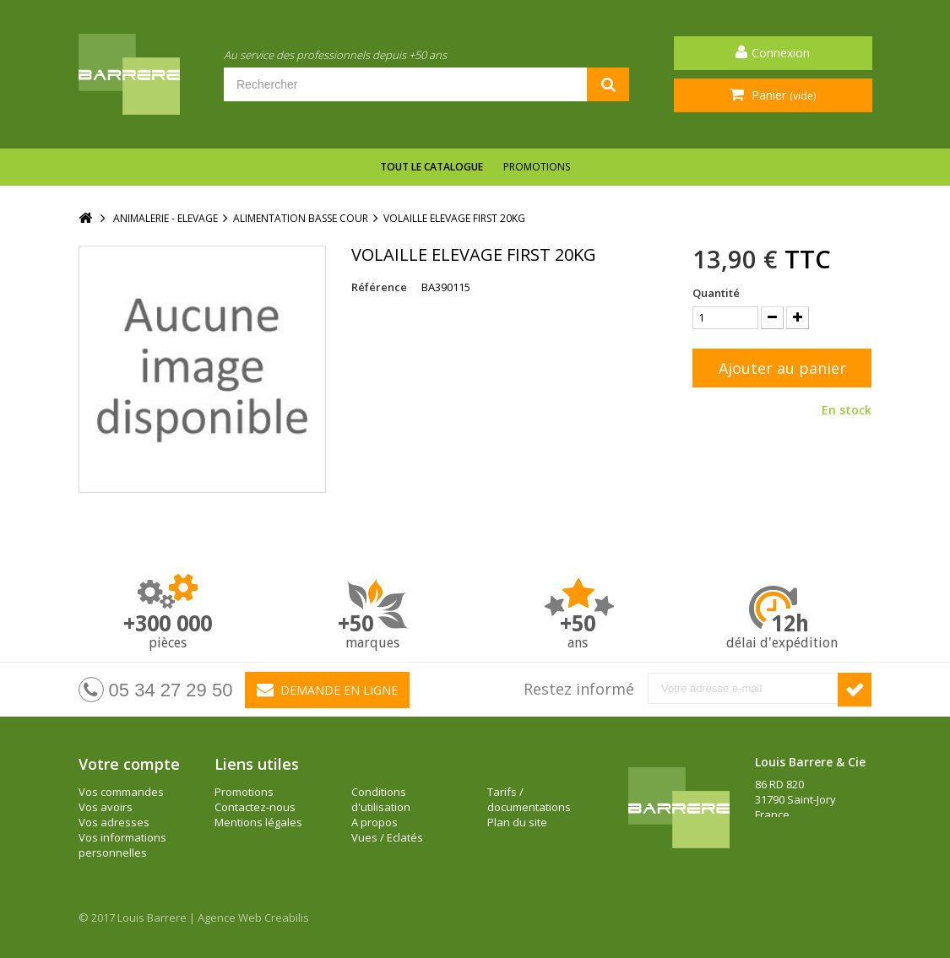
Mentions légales (258, 822)
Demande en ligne (327, 689)
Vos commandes (121, 791)
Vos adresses (114, 822)
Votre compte (129, 764)
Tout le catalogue (431, 167)
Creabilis (286, 917)
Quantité (716, 292)
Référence (379, 287)
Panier (782, 95)
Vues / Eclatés (387, 837)
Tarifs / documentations (529, 799)
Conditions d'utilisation (380, 799)
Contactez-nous (255, 807)
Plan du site (517, 822)
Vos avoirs (106, 807)
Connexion (781, 53)
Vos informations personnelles (122, 845)
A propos (374, 822)
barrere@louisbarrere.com (824, 860)
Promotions (536, 167)
